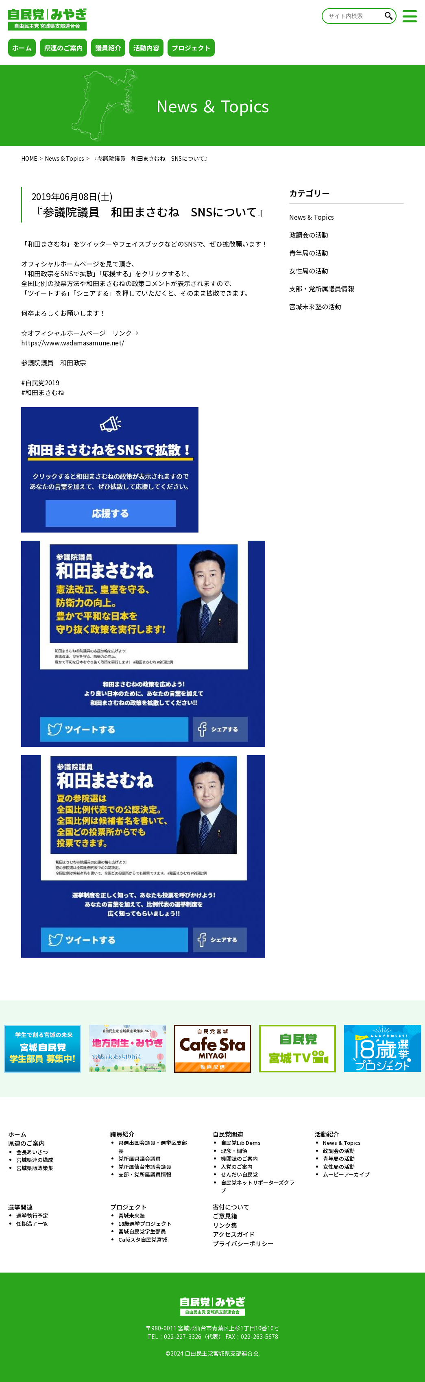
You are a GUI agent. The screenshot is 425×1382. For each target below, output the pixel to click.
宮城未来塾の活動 (315, 306)
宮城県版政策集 (34, 1168)
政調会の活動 (308, 235)
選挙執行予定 (32, 1215)
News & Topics (64, 158)
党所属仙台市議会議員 (144, 1166)
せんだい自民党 (239, 1174)
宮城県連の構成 (34, 1160)
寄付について (231, 1207)
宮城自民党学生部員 (142, 1231)
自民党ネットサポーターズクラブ (257, 1186)
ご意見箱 (225, 1216)
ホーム (22, 47)
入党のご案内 (237, 1166)
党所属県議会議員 (139, 1158)
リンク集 (225, 1225)
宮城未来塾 (131, 1215)
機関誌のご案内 (239, 1158)
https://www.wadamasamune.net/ (72, 342)
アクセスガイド (234, 1234)
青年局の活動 (308, 253)
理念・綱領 (234, 1151)
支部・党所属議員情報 (321, 288)
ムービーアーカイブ (346, 1174)
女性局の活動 (308, 270)
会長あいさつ (32, 1152)
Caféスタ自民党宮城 (142, 1239)
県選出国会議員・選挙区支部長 (152, 1147)
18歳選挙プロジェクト (145, 1223)
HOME (29, 158)
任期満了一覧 (32, 1223)
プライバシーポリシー (243, 1243)
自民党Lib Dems (241, 1142)
